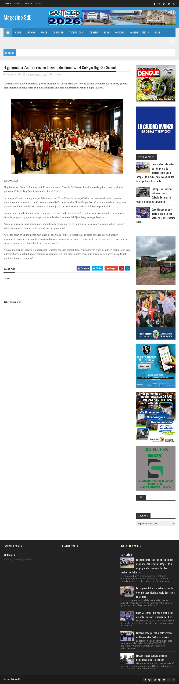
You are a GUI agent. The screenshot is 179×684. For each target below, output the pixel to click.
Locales (57, 74)
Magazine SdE (17, 17)
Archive (30, 32)
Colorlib (16, 679)
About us (28, 3)
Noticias (119, 32)
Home (18, 32)
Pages (44, 32)
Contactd (58, 32)
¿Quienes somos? (139, 32)
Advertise (7, 3)
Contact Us (18, 3)
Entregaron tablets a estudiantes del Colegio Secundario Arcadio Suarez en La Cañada (155, 592)
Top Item (38, 3)
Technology (76, 32)
